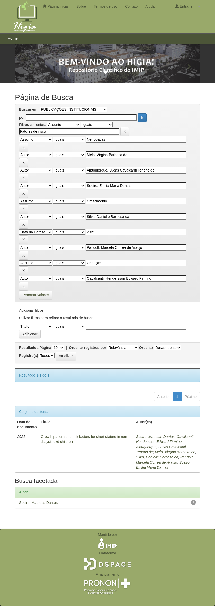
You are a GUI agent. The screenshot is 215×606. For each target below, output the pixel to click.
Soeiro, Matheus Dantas (155, 436)
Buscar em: (29, 109)
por (22, 117)
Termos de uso (105, 6)
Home (13, 38)
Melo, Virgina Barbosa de (175, 452)
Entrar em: (187, 6)
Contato (131, 6)
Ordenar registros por (87, 348)
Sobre (81, 6)
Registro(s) (28, 356)
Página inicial (56, 6)
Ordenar (146, 348)
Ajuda (150, 6)
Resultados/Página (35, 348)
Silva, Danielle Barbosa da (157, 457)
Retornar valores (35, 295)
